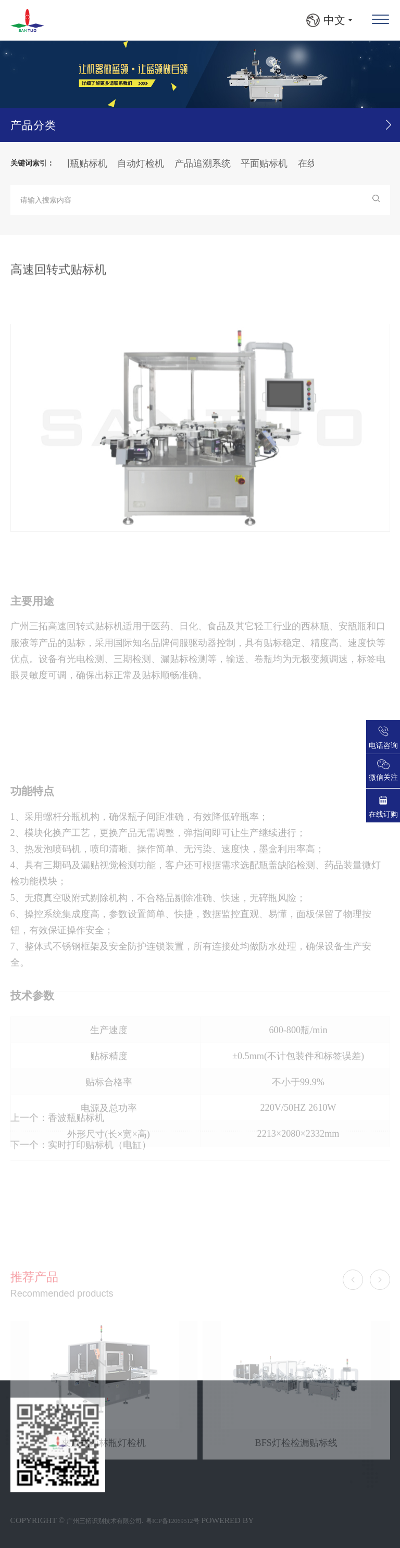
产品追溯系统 (207, 163)
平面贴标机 (268, 163)
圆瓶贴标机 (88, 163)
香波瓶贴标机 (76, 1132)
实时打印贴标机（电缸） (99, 1159)
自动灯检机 (145, 163)
